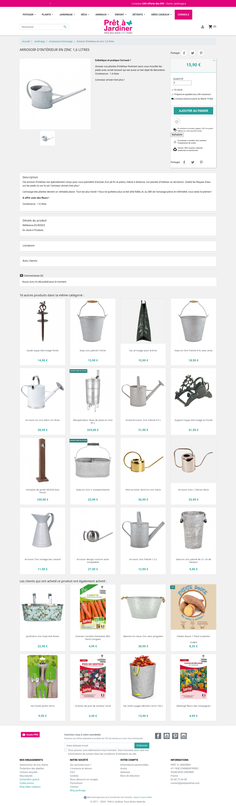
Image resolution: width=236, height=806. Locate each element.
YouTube (167, 736)
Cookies (74, 775)
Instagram (184, 736)
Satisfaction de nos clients (34, 764)
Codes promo (27, 783)
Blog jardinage (78, 790)
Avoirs (123, 768)
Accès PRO (30, 735)
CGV (72, 772)
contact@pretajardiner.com (185, 783)
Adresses (125, 772)
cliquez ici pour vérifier (142, 797)
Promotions (76, 783)
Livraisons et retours (81, 768)
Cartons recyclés (28, 772)
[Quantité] (182, 83)
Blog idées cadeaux (30, 786)
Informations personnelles (134, 764)
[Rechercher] (44, 27)
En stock (27, 230)
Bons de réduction (130, 775)
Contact (74, 786)
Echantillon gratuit (29, 779)
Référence (28, 225)
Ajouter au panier (193, 111)
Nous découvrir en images (84, 779)
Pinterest (201, 53)
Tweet (193, 53)
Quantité (178, 79)
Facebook (158, 736)
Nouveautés (26, 775)
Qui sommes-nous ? (80, 764)
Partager (184, 53)
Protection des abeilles (32, 768)
